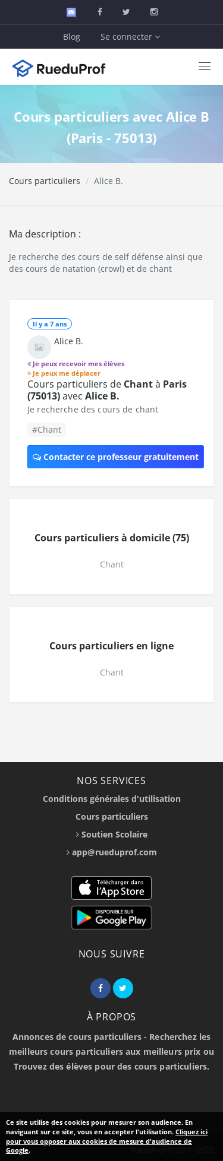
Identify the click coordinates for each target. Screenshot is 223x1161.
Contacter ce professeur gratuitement (116, 456)
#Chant (46, 429)
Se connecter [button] (130, 36)
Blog (71, 36)
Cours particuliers (44, 180)
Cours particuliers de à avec (107, 390)
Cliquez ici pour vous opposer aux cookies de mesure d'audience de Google (107, 1140)
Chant (112, 564)
